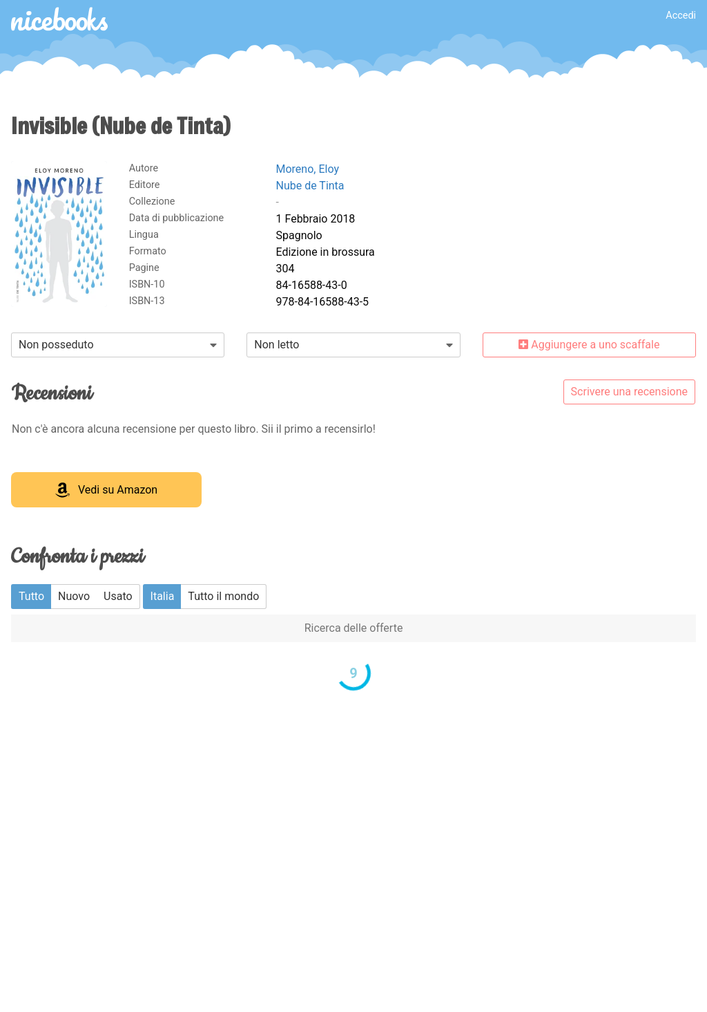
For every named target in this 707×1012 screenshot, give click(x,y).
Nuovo (74, 596)
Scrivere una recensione (629, 391)
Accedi (681, 15)
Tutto (31, 596)
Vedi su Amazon (106, 490)
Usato (118, 596)
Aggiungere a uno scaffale (589, 344)
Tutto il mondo (223, 596)
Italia (163, 596)
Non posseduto (56, 344)
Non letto (276, 344)
